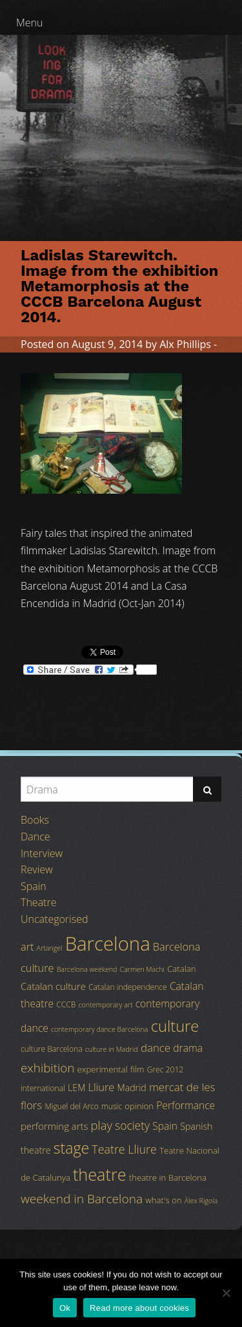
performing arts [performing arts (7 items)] (54, 1125)
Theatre (38, 902)
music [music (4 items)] (111, 1106)
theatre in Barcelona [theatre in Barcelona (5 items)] (168, 1177)
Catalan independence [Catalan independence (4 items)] (127, 987)
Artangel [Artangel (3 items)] (50, 948)
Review (37, 869)
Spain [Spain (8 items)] (164, 1126)
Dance (35, 836)
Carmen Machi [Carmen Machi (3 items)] (142, 969)
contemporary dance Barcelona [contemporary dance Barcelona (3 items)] (99, 1029)
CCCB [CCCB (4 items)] (66, 1004)
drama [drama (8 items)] (188, 1048)
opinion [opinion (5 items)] (139, 1106)
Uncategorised (54, 919)
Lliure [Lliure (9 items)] (101, 1087)
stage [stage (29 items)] (71, 1148)
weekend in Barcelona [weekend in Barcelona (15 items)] (82, 1198)
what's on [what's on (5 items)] (163, 1200)
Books (35, 820)
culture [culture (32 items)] (175, 1026)
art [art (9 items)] (27, 947)
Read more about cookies (139, 1308)
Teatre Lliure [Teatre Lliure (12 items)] (124, 1149)
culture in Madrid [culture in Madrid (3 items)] (111, 1049)
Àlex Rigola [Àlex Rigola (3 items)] (201, 1200)
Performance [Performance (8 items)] (185, 1105)
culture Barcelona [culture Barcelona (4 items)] (52, 1048)
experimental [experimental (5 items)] (102, 1069)
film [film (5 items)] (137, 1069)
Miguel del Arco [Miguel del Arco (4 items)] (72, 1106)
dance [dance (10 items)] (155, 1047)
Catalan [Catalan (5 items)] (181, 968)
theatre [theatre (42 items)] (99, 1174)
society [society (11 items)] (132, 1125)
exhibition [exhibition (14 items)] (47, 1068)
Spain (33, 886)
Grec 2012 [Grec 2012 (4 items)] (165, 1069)
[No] (225, 1292)
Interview (42, 853)
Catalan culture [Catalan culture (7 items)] (53, 986)
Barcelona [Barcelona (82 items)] (107, 943)
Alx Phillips (185, 344)
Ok (64, 1308)
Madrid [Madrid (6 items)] (131, 1087)
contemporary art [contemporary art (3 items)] (106, 1004)
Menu (29, 22)
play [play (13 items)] (101, 1125)
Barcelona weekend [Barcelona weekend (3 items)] (87, 969)
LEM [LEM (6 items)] (76, 1087)
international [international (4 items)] (43, 1088)
